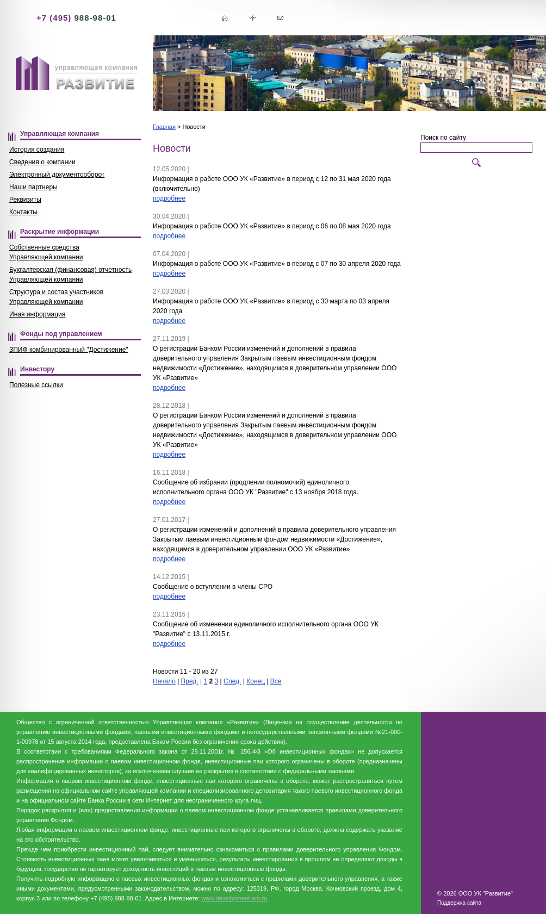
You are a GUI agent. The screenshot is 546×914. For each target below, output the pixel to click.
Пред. (189, 681)
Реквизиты (25, 199)
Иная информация (37, 314)
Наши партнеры (33, 187)
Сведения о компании (42, 162)
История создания (36, 149)
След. (232, 681)
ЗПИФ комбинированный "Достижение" (68, 349)
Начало (164, 681)
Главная (164, 126)
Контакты (23, 212)
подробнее (169, 198)
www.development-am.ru (234, 898)
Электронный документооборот (56, 174)
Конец (255, 681)
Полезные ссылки (36, 385)
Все (276, 681)
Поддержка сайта (459, 903)
